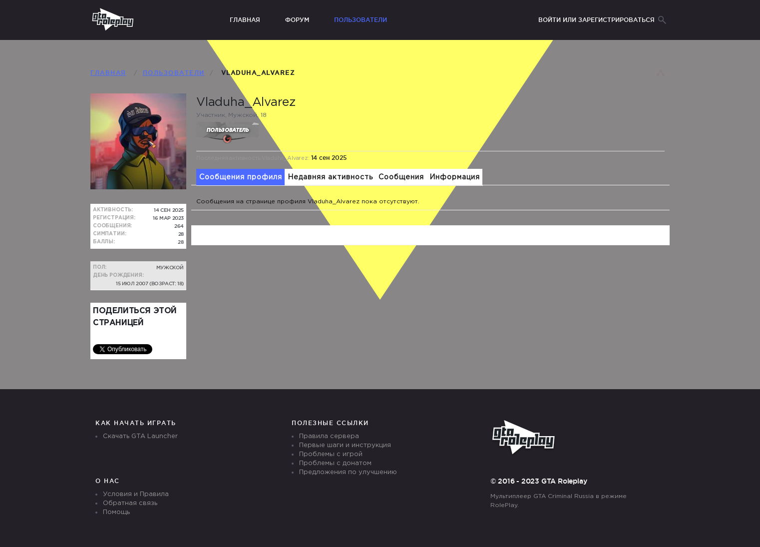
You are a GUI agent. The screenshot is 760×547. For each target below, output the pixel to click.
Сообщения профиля (240, 177)
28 (181, 242)
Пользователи (360, 19)
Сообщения (401, 177)
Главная (245, 19)
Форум (297, 19)
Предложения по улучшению (348, 472)
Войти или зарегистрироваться (596, 19)
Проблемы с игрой (331, 454)
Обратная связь (130, 503)
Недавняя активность (330, 177)
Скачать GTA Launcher (140, 436)
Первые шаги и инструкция (345, 445)
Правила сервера (329, 436)
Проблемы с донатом (335, 463)
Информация (454, 177)
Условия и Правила (136, 494)
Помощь (116, 512)
